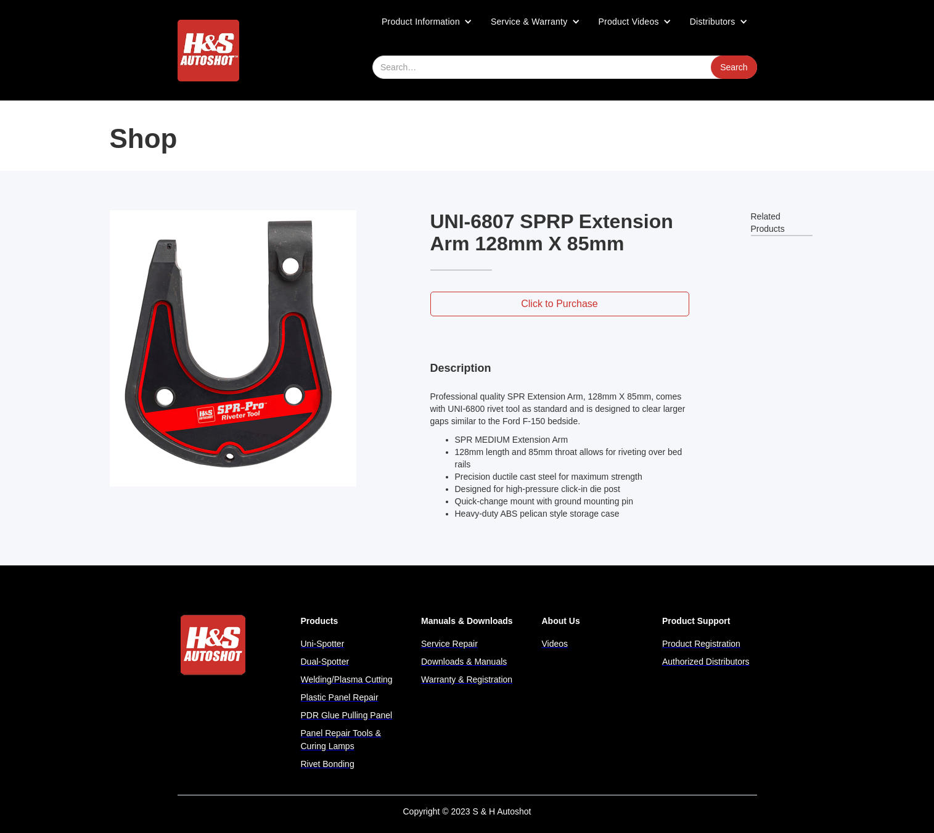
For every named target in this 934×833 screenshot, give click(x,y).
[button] (426, 21)
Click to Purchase (559, 303)
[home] (208, 50)
